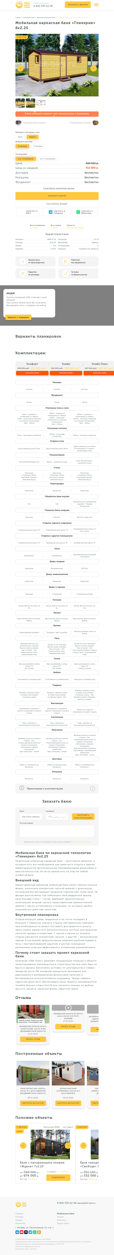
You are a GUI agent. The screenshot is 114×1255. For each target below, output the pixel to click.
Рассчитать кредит (57, 204)
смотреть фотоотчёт (33, 1103)
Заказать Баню (57, 196)
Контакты (20, 1223)
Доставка (61, 1220)
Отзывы (19, 1217)
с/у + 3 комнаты (47, 159)
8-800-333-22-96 (43, 5)
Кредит (19, 1220)
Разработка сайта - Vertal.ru (26, 1249)
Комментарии (26, 823)
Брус (20, 137)
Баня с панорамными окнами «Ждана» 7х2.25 (42, 1164)
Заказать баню (32, 373)
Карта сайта (63, 1223)
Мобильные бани (65, 1214)
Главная (19, 1214)
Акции (60, 1217)
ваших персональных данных (81, 842)
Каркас (32, 137)
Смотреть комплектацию (58, 188)
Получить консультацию (83, 816)
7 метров (37, 146)
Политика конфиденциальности (27, 1246)
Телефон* (50, 811)
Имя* (22, 811)
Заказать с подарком (18, 317)
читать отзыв (33, 1039)
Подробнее (58, 1177)
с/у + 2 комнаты (25, 159)
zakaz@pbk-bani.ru (86, 1203)
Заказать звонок (78, 5)
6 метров (22, 146)
